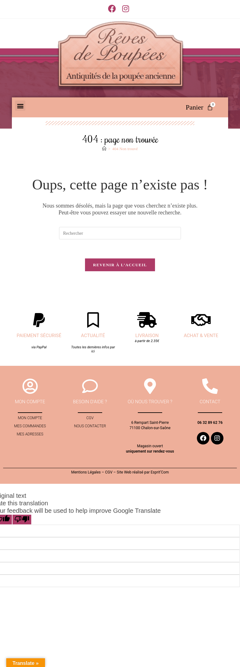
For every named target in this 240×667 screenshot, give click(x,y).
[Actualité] (93, 320)
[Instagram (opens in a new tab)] (125, 8)
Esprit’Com (160, 472)
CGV (89, 418)
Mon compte (30, 418)
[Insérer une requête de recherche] (120, 233)
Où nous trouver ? (150, 402)
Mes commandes (30, 426)
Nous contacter (90, 426)
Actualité (93, 335)
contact (210, 402)
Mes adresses (30, 434)
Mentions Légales (86, 472)
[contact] (210, 386)
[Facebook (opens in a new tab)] (113, 8)
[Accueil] (104, 148)
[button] (20, 106)
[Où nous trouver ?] (150, 386)
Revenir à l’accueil (120, 264)
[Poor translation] (22, 519)
